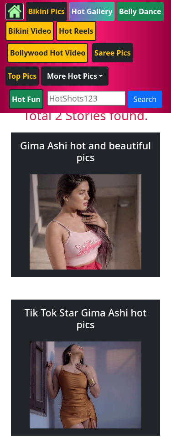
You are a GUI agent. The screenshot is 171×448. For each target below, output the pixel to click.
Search (145, 99)
